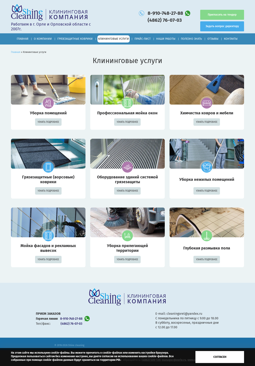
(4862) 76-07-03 (165, 20)
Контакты (230, 39)
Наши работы (165, 39)
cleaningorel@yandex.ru (184, 314)
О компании (43, 39)
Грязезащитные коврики (75, 39)
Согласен (219, 357)
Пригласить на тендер (222, 14)
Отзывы (212, 39)
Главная (22, 39)
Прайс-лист (142, 39)
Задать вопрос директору (222, 26)
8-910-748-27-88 (165, 13)
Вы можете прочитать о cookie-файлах (96, 352)
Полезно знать (191, 39)
